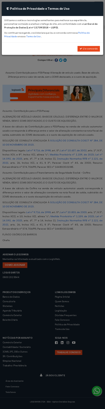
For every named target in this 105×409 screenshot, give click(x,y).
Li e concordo (89, 48)
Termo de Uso (33, 36)
